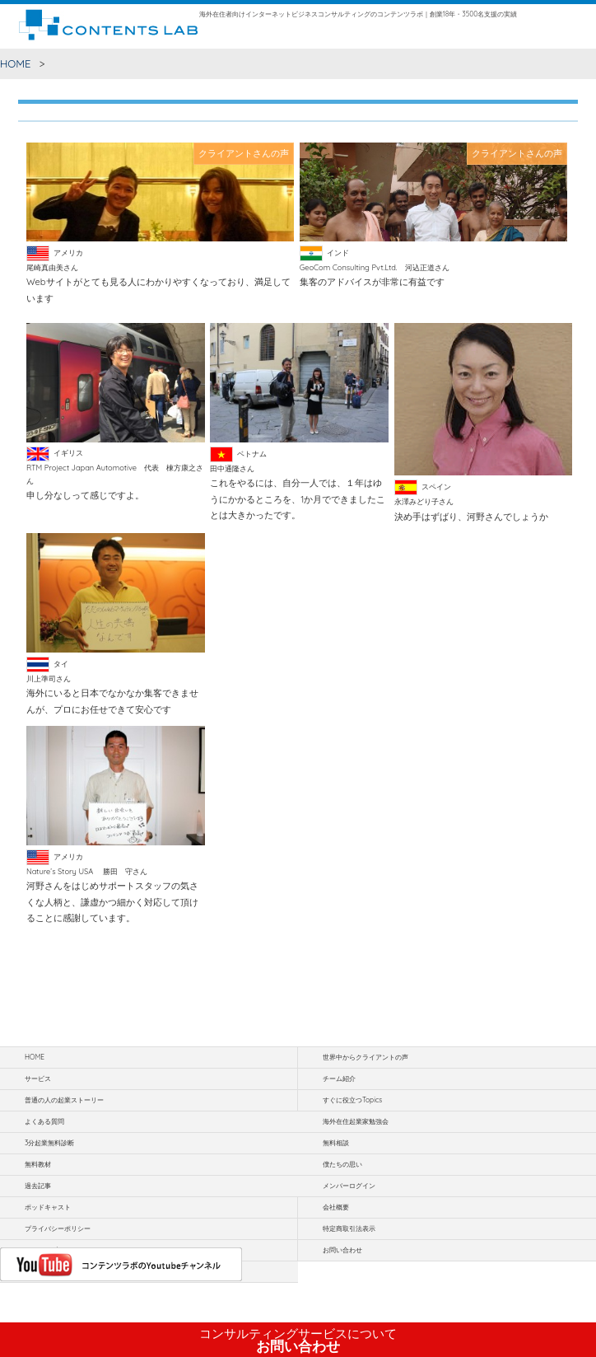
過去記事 (38, 1186)
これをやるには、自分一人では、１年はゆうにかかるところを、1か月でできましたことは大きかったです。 (297, 499)
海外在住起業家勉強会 (356, 1121)
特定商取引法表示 (349, 1228)
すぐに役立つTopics (352, 1100)
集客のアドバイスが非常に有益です (372, 282)
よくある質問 (44, 1121)
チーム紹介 (339, 1078)
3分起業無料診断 (49, 1143)
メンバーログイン (349, 1186)
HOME (15, 63)
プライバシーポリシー (58, 1228)
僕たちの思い (342, 1164)
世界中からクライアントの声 (365, 1057)
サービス (38, 1078)
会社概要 (336, 1207)
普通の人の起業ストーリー (64, 1100)
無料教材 (38, 1164)
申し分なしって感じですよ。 (85, 495)
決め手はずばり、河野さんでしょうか (471, 516)
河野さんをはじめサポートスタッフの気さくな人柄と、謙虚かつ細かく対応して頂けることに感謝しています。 (112, 902)
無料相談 (336, 1143)
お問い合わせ (298, 1340)
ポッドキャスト (48, 1207)
